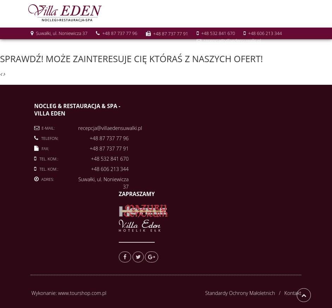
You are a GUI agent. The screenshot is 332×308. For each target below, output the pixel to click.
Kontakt (292, 293)
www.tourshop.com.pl (82, 293)
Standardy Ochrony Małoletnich (240, 293)
